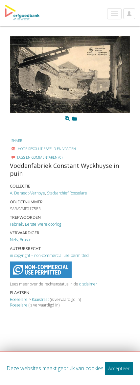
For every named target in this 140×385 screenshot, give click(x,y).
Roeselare (19, 299)
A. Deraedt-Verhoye (27, 193)
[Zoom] (67, 118)
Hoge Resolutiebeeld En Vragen (44, 148)
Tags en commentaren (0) (37, 157)
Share (17, 140)
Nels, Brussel (21, 239)
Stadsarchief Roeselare (67, 193)
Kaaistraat (40, 299)
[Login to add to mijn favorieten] (74, 118)
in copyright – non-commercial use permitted (49, 255)
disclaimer (88, 284)
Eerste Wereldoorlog (43, 224)
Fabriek (16, 224)
